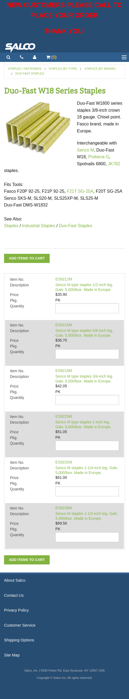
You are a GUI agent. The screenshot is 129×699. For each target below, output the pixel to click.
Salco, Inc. (20, 47)
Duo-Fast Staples (74, 225)
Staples (11, 225)
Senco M (85, 150)
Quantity (17, 306)
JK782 (114, 163)
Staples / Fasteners (24, 68)
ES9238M (63, 508)
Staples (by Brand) (100, 68)
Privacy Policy (16, 610)
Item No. (17, 279)
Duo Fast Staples (29, 73)
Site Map (12, 655)
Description (19, 285)
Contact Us (14, 595)
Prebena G (98, 156)
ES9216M (63, 325)
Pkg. (14, 300)
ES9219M (63, 370)
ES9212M (63, 279)
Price (14, 295)
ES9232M (63, 462)
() (51, 57)
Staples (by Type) (63, 68)
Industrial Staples (38, 225)
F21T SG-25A (80, 191)
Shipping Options (19, 640)
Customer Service (19, 625)
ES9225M (63, 416)
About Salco (14, 580)
